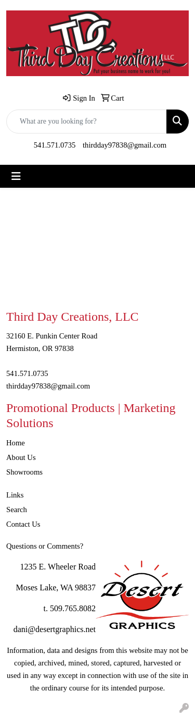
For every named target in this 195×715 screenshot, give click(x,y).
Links (14, 495)
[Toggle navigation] (16, 176)
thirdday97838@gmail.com (124, 145)
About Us (21, 457)
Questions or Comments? (44, 546)
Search (16, 509)
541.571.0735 (55, 145)
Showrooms (24, 472)
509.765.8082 (73, 608)
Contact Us (23, 524)
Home (15, 443)
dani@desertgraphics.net (55, 629)
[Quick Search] (86, 122)
